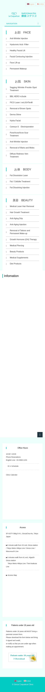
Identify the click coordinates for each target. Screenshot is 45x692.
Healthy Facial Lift (17, 51)
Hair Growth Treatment (19, 212)
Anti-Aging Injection (18, 224)
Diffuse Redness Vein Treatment (19, 155)
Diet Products (15, 264)
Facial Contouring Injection (21, 57)
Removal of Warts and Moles (22, 148)
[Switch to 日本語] (40, 4)
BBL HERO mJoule (18, 96)
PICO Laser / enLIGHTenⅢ (21, 102)
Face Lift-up (15, 63)
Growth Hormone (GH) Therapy (23, 239)
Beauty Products (17, 252)
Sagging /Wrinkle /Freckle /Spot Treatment (23, 88)
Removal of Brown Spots (20, 108)
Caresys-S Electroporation (22, 127)
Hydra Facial (15, 121)
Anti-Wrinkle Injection (19, 38)
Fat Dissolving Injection (20, 188)
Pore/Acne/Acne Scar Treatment (19, 134)
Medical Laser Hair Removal (22, 206)
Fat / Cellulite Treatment (20, 181)
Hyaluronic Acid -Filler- (19, 44)
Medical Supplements (19, 258)
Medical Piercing (17, 246)
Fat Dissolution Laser (19, 175)
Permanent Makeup (18, 69)
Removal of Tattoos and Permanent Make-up (20, 231)
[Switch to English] (31, 4)
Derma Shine (15, 115)
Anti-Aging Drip (16, 218)
